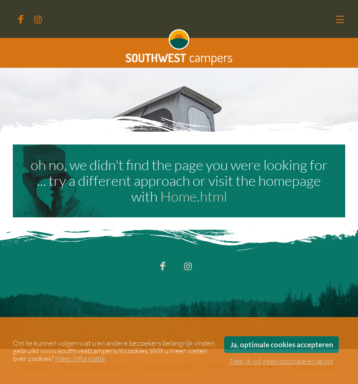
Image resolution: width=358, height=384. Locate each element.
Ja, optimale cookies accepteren (281, 345)
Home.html (193, 197)
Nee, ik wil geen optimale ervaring (281, 361)
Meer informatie (80, 358)
